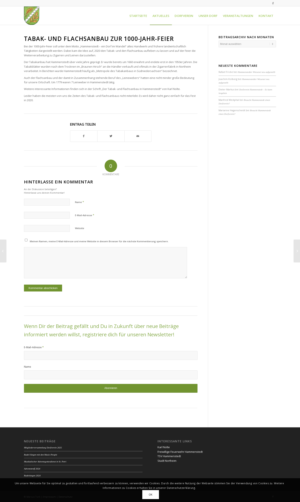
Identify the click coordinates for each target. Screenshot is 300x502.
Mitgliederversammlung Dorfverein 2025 (43, 447)
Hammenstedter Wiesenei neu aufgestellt (256, 72)
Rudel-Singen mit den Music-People (40, 454)
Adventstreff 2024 (32, 468)
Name (79, 202)
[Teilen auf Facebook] (83, 136)
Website (79, 228)
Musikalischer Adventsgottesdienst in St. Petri (45, 461)
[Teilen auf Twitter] (111, 136)
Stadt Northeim (167, 461)
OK (150, 494)
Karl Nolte (164, 447)
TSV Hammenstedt (169, 456)
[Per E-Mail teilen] (138, 136)
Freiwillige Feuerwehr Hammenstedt (180, 452)
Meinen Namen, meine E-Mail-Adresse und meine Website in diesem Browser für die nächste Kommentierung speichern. (99, 241)
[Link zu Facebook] (273, 3)
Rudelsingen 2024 (32, 475)
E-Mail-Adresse (84, 215)
